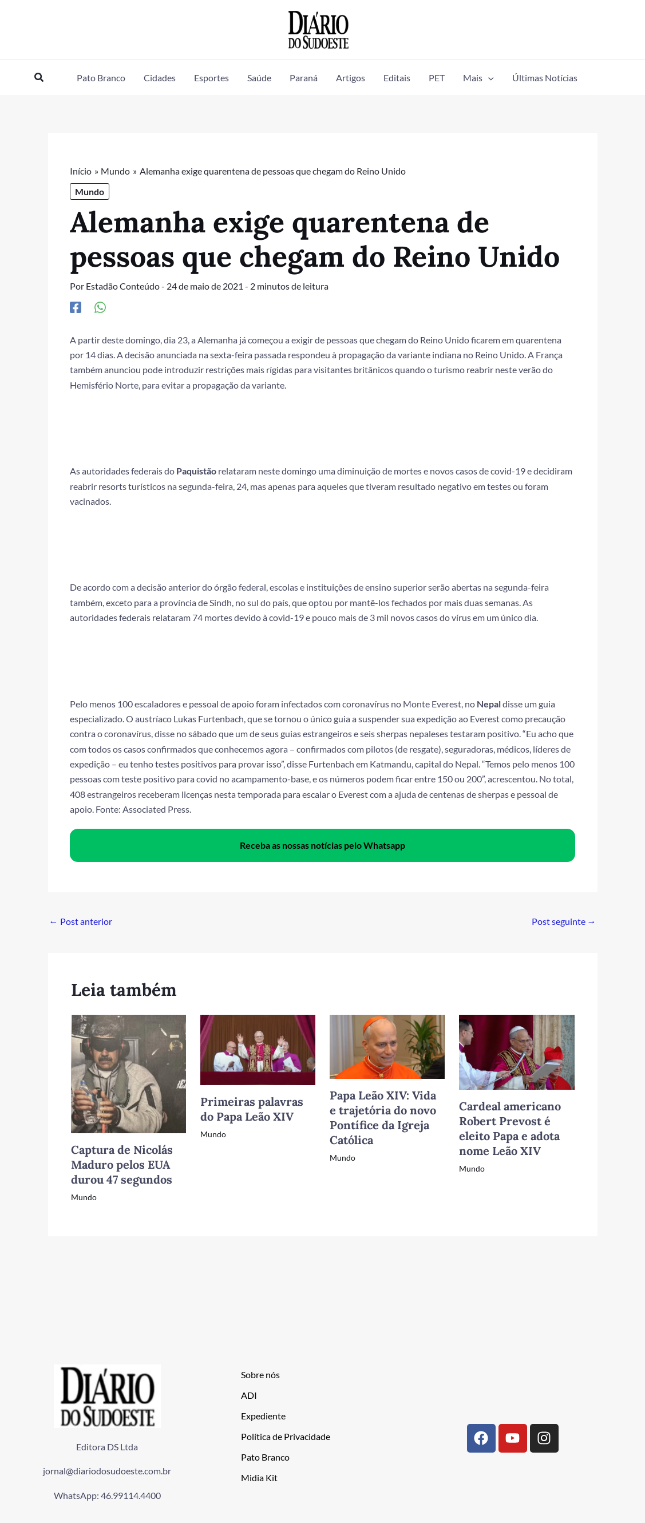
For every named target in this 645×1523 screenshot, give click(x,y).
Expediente (263, 1415)
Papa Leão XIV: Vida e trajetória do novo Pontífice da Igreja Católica (383, 1116)
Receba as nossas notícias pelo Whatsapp (322, 844)
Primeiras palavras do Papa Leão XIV (251, 1108)
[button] (39, 77)
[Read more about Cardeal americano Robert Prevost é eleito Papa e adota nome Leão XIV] (516, 1050)
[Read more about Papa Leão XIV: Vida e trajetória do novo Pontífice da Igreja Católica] (387, 1044)
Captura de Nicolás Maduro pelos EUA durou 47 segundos (122, 1164)
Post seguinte (564, 921)
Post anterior (80, 921)
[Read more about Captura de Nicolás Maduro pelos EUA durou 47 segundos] (128, 1072)
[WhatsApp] (100, 306)
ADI (249, 1394)
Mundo (89, 191)
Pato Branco (265, 1456)
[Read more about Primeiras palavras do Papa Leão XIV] (257, 1048)
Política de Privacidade (285, 1435)
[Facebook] (75, 306)
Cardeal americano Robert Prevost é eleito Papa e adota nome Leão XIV (510, 1128)
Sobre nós (260, 1373)
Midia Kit (259, 1476)
